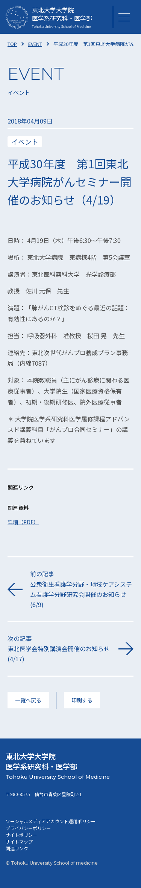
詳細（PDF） (23, 522)
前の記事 (81, 589)
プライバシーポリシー (28, 828)
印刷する (81, 700)
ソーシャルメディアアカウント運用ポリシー (51, 821)
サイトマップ (19, 841)
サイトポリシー (21, 835)
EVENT (35, 43)
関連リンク (17, 848)
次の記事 (59, 649)
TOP (12, 43)
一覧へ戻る (28, 700)
